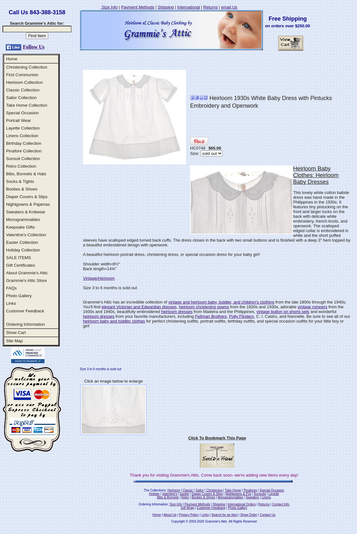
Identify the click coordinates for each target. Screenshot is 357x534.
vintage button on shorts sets (283, 311)
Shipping (166, 7)
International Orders (242, 504)
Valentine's (169, 494)
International (188, 7)
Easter (184, 494)
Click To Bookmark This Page (217, 438)
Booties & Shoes (22, 189)
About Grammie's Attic (27, 272)
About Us (169, 515)
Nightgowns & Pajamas (28, 204)
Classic (188, 490)
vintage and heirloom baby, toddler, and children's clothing (221, 302)
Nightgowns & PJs (238, 494)
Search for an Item (224, 515)
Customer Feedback (25, 311)
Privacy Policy (189, 515)
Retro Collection (21, 166)
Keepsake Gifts (20, 227)
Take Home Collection (26, 105)
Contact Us (267, 515)
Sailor (200, 490)
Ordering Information (25, 324)
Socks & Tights (20, 181)
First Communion (22, 74)
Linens (266, 497)
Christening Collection (26, 67)
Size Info (109, 7)
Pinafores (250, 490)
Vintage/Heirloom (98, 278)
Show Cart (16, 332)
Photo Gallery (19, 295)
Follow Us (34, 47)
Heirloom (174, 490)
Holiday (154, 494)
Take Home (233, 490)
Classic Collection (22, 90)
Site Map (14, 340)
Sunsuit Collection (23, 158)
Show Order (248, 515)
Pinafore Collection (24, 151)
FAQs (11, 288)
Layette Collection (23, 128)
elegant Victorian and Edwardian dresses (138, 306)
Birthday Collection (23, 143)
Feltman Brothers (211, 316)
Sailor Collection (21, 97)
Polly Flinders (241, 316)
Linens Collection (22, 135)
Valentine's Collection (26, 234)
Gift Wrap (187, 508)
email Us (229, 7)
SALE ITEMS (18, 257)
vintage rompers (312, 306)
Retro (185, 497)
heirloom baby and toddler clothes (114, 321)
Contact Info (280, 504)
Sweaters (252, 497)
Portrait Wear (18, 120)
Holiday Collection (23, 250)
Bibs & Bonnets (168, 497)
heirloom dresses (177, 311)
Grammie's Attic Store (26, 280)
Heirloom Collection (24, 82)
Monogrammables (23, 219)
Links (11, 303)
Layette (274, 494)
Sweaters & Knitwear (25, 212)
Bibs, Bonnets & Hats (26, 173)
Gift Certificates (20, 265)
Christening (214, 490)
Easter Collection (22, 242)
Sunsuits (260, 494)
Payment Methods (137, 7)
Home (11, 59)
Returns (210, 7)
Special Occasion (22, 112)
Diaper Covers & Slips (26, 196)
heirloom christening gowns (204, 306)
